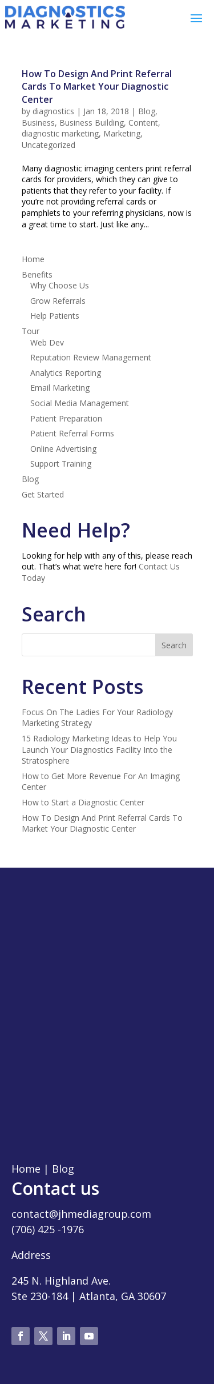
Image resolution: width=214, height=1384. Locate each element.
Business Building (91, 122)
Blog (146, 111)
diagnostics (53, 111)
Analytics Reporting (65, 372)
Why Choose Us (59, 285)
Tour (30, 331)
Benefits (37, 274)
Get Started (43, 494)
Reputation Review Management (90, 357)
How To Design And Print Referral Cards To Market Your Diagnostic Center (97, 86)
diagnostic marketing (60, 133)
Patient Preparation (66, 418)
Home (33, 259)
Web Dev (47, 342)
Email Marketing (60, 387)
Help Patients (54, 315)
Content (143, 122)
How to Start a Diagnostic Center (83, 802)
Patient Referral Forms (72, 433)
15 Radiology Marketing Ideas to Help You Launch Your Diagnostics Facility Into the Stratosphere (99, 749)
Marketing (121, 133)
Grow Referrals (58, 300)
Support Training (60, 463)
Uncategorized (48, 144)
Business (38, 122)
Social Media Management (79, 403)
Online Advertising (63, 448)
